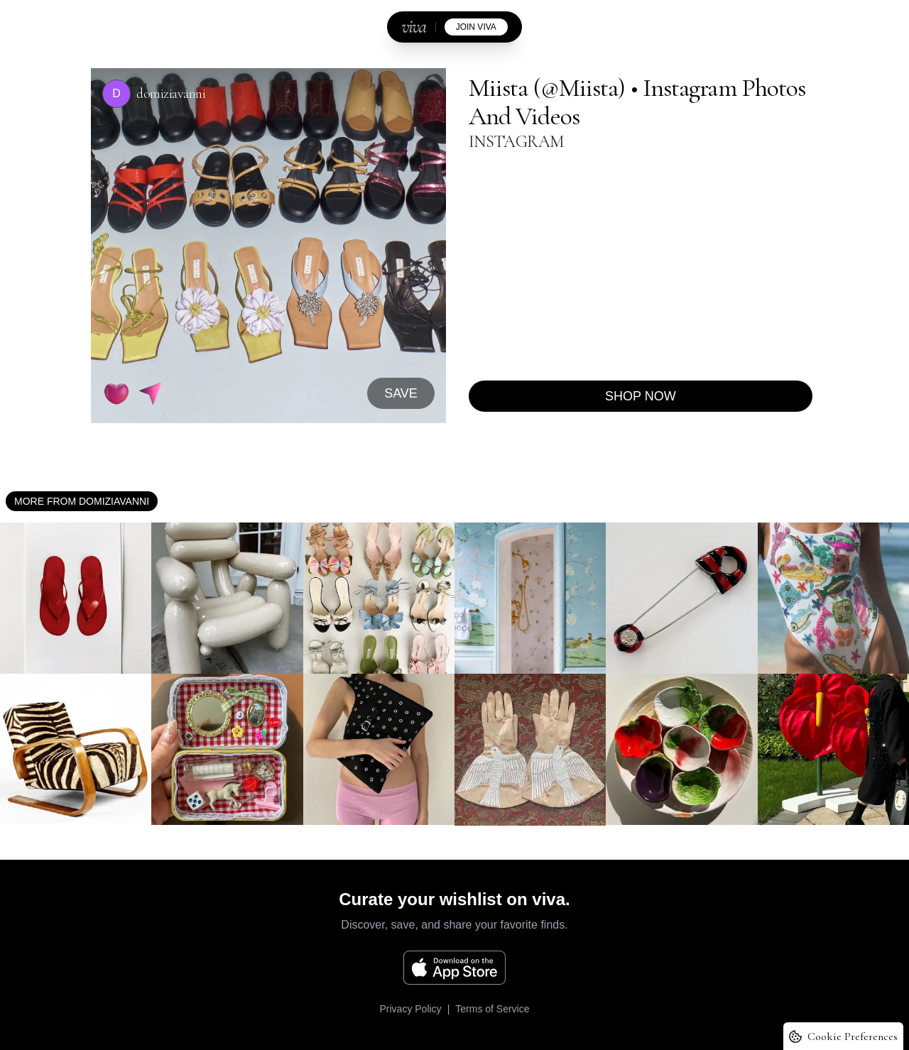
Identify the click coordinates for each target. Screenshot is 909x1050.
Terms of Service (492, 1009)
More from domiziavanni (81, 501)
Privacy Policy (410, 1009)
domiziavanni (170, 93)
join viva (476, 27)
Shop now (640, 396)
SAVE (401, 393)
